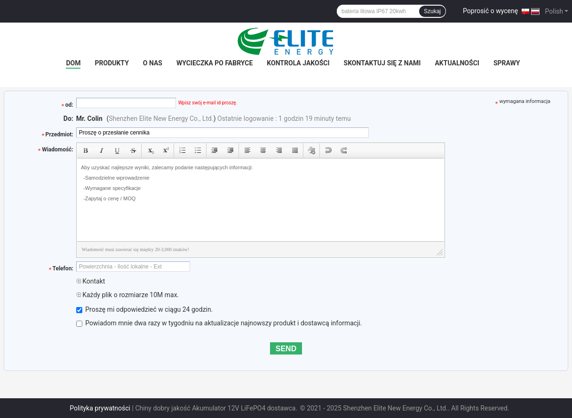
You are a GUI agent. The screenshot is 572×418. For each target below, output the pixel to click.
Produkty (111, 63)
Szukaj (432, 11)
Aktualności (457, 63)
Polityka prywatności (100, 408)
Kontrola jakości (298, 63)
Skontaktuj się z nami (382, 63)
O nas (152, 63)
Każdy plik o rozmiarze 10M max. (127, 295)
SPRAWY (506, 63)
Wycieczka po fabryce (214, 63)
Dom (73, 63)
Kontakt (90, 281)
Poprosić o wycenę (490, 11)
